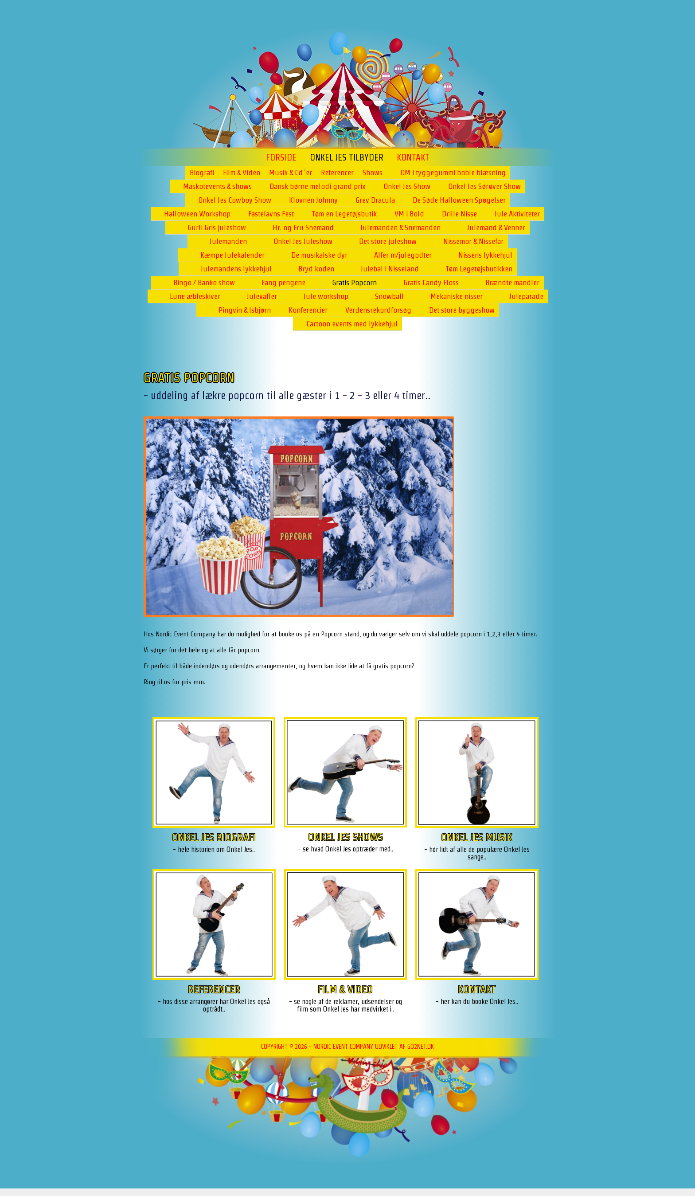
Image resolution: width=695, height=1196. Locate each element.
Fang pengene (283, 282)
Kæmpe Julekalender (232, 255)
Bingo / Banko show (204, 282)
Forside (281, 157)
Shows (373, 172)
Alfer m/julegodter (403, 255)
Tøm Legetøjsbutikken (478, 269)
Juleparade (526, 296)
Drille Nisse (459, 214)
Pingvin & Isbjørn (245, 310)
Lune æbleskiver (195, 296)
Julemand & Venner (496, 227)
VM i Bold (409, 214)
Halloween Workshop (197, 214)
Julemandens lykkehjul (236, 269)
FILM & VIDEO (345, 989)
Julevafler (262, 296)
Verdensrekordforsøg (378, 310)
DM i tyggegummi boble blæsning (453, 172)
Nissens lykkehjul (485, 255)
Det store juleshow (388, 241)
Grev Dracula (375, 200)
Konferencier (308, 310)
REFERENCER (214, 989)
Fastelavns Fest (271, 214)
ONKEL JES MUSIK (476, 837)
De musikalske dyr (319, 255)
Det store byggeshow (462, 310)
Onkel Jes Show (406, 186)
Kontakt (413, 157)
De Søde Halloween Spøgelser (459, 200)
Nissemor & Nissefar (473, 241)
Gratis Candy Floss (431, 282)
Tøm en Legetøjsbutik (344, 214)
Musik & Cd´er (290, 172)
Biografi (202, 172)
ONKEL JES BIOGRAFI (214, 837)
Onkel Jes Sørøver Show (484, 186)
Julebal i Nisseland (390, 269)
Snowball (389, 296)
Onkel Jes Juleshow (302, 241)
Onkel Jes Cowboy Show (234, 200)
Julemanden (228, 241)
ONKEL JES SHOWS (345, 836)
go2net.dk (420, 1046)
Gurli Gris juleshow (216, 227)
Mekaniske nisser (456, 296)
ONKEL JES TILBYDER (346, 157)
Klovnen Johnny (313, 200)
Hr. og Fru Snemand (303, 227)
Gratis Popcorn (354, 282)
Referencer (337, 172)
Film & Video (241, 172)
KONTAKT (477, 989)
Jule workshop (326, 296)
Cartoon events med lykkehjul (352, 324)
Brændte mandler (512, 282)
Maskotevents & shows (217, 186)
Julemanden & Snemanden (400, 227)
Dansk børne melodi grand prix (317, 186)
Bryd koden (316, 269)
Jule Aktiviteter (517, 214)
